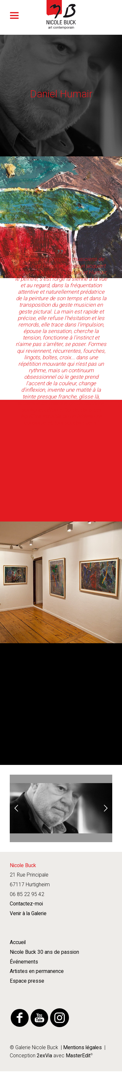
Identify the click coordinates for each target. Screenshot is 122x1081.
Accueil (18, 942)
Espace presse (27, 981)
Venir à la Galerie (28, 913)
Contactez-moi (26, 904)
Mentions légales (82, 1047)
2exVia (44, 1056)
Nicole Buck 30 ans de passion (44, 952)
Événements (24, 962)
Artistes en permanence (37, 971)
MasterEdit (77, 1056)
